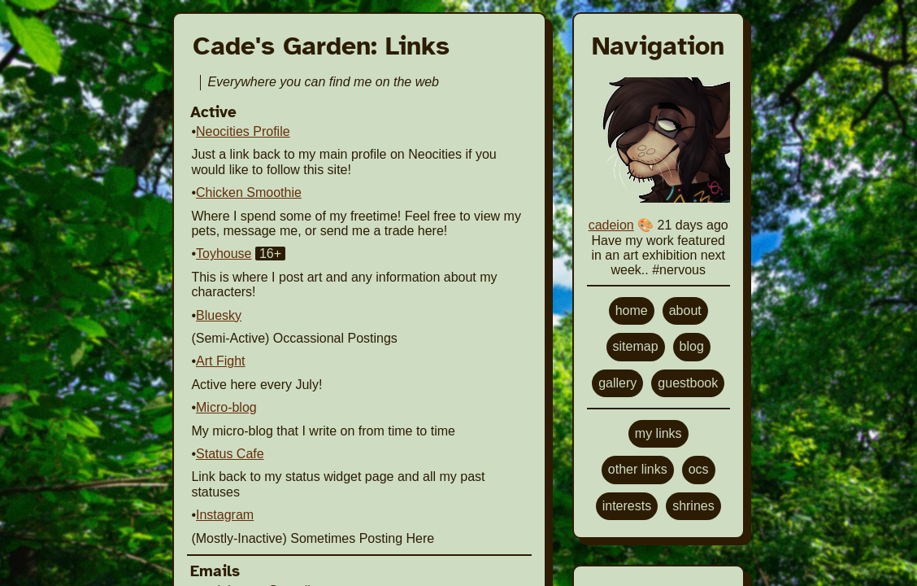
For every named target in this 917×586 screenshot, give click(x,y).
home (631, 310)
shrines (693, 506)
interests (626, 506)
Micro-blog (226, 407)
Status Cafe (230, 454)
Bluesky (218, 315)
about (685, 310)
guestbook (688, 383)
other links (637, 469)
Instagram (225, 515)
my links (658, 433)
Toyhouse (224, 253)
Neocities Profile (243, 131)
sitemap (635, 346)
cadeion (611, 225)
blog (692, 346)
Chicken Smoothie (249, 192)
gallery (617, 383)
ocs (699, 469)
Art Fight (220, 361)
